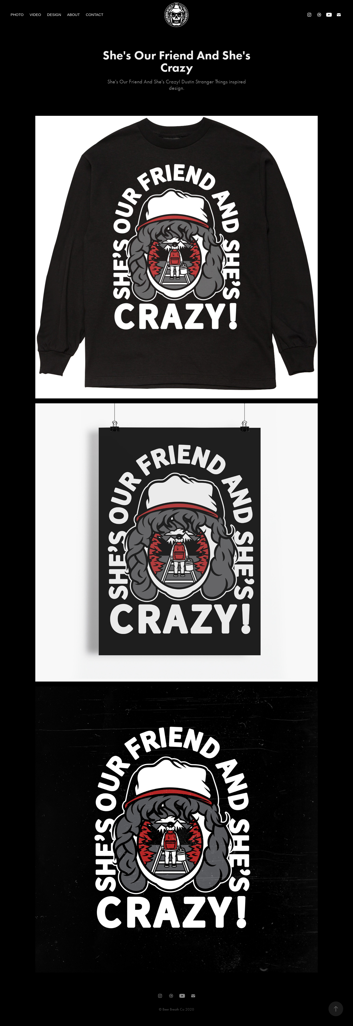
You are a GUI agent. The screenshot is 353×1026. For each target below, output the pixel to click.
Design (54, 15)
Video (35, 15)
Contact (94, 15)
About (73, 15)
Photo (17, 15)
